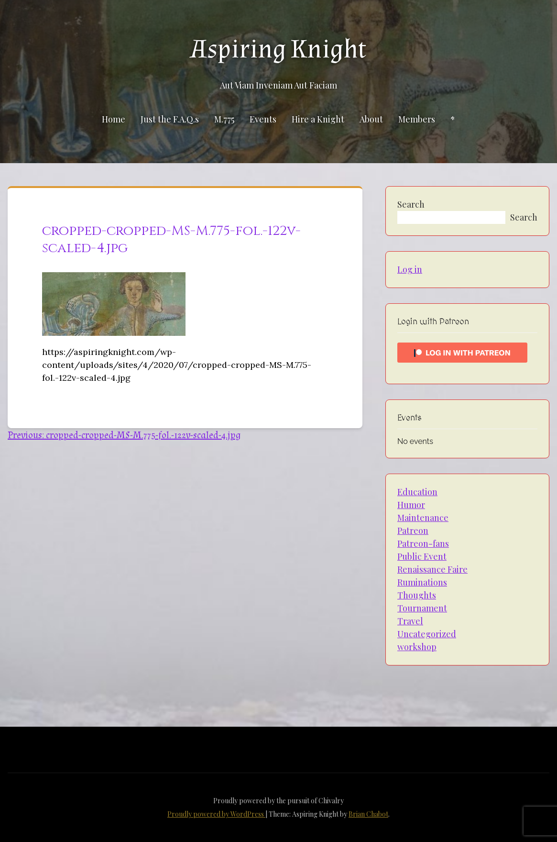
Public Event (422, 556)
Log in (409, 269)
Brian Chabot (368, 814)
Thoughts (416, 595)
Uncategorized (426, 634)
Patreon (412, 530)
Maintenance (422, 517)
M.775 (224, 119)
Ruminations (422, 582)
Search (411, 204)
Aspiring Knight (279, 49)
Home (113, 119)
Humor (411, 504)
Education (417, 492)
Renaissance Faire (432, 569)
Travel (410, 621)
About (371, 119)
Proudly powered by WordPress (216, 814)
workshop (417, 647)
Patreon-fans (423, 543)
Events (263, 119)
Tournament (422, 608)
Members (416, 119)
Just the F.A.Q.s (170, 119)
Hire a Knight (318, 119)
